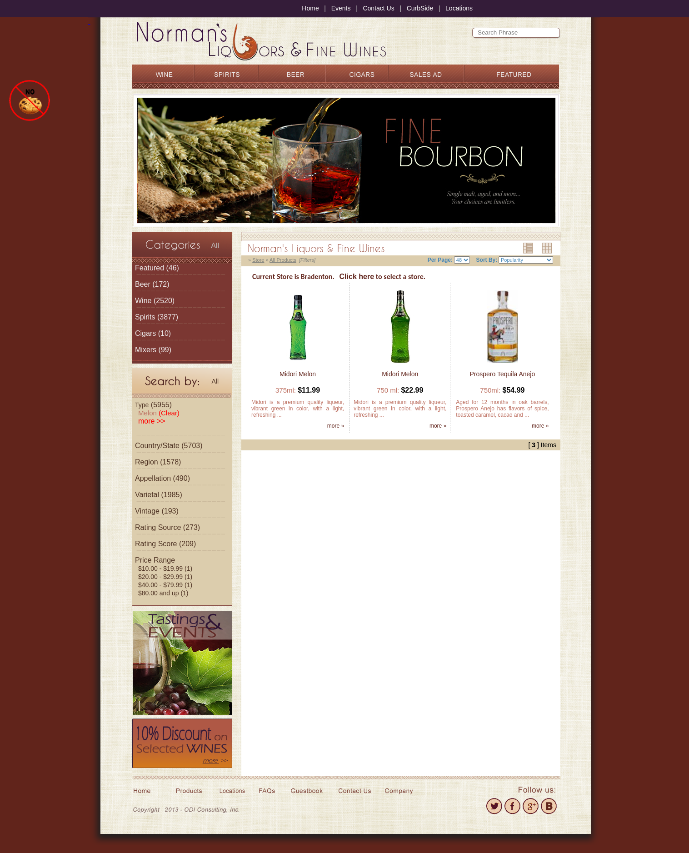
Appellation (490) (162, 478)
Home (310, 8)
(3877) (156, 317)
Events (341, 8)
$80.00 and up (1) (163, 593)
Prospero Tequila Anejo (502, 374)
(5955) (153, 405)
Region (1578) (158, 462)
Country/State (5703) (169, 445)
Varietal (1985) (158, 495)
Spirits (145, 317)
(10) (153, 333)
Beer (142, 284)
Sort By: (487, 260)
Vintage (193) (157, 511)
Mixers (145, 350)
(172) (152, 284)
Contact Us (378, 8)
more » (335, 426)
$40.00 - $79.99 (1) (165, 585)
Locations (459, 8)
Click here (357, 276)
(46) (157, 268)
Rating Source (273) (167, 527)
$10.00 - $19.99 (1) (165, 568)
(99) (153, 350)
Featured (149, 268)
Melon (159, 413)
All (215, 245)
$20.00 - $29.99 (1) (165, 576)
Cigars (145, 333)
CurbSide (420, 8)
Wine (143, 300)
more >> (151, 421)
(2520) (155, 300)
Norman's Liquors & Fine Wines (316, 248)
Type (142, 405)
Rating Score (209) (165, 544)
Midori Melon (298, 374)
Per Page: (440, 260)
